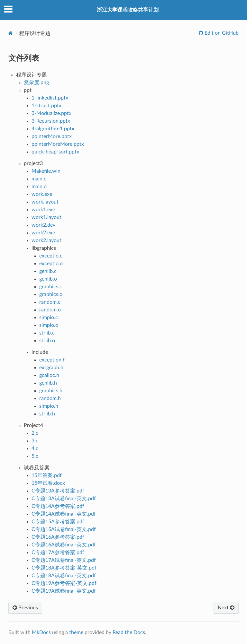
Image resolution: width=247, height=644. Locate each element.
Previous (25, 607)
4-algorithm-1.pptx (53, 128)
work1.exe (43, 209)
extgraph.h (51, 367)
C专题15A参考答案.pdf (58, 521)
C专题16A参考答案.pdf (58, 537)
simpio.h (48, 406)
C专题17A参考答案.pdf (58, 552)
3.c (35, 440)
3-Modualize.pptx (51, 113)
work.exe (42, 194)
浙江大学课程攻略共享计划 (128, 10)
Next (226, 607)
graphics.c (50, 286)
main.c (39, 178)
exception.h (52, 359)
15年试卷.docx (48, 483)
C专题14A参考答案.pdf (58, 506)
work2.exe (43, 232)
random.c (49, 302)
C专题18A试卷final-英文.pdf (64, 575)
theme (76, 632)
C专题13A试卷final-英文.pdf (64, 498)
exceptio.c (50, 255)
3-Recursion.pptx (51, 121)
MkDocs (41, 632)
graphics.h (50, 390)
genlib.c (48, 271)
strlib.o (47, 340)
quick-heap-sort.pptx (55, 151)
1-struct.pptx (46, 105)
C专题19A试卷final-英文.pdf (64, 591)
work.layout (45, 202)
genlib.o (48, 279)
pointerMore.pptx (52, 136)
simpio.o (48, 325)
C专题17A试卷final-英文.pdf (64, 560)
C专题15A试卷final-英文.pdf (64, 529)
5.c (35, 456)
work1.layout (46, 217)
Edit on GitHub (221, 33)
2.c (35, 433)
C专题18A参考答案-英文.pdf (64, 567)
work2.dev (43, 225)
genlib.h (48, 383)
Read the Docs (129, 632)
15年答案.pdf (47, 475)
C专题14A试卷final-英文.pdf (64, 514)
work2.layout (46, 240)
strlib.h (47, 413)
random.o (50, 309)
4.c (35, 448)
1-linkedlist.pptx (50, 97)
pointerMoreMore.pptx (58, 144)
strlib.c (47, 332)
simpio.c (48, 317)
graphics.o (50, 294)
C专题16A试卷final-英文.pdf (64, 544)
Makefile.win (46, 171)
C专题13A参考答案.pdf (58, 490)
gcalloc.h (49, 375)
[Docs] (10, 33)
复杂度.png (36, 82)
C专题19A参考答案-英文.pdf (64, 583)
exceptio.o (51, 263)
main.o (39, 186)
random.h (50, 398)
